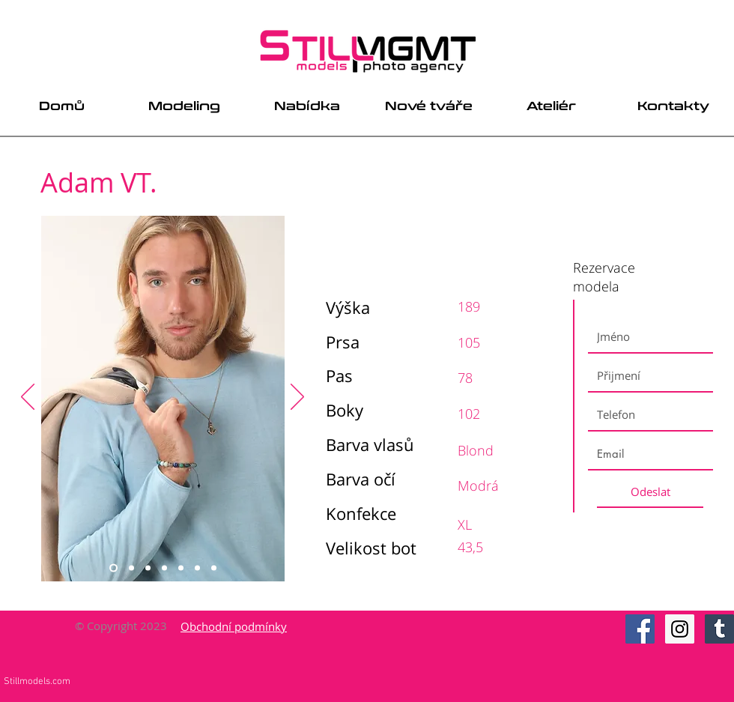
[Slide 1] (113, 568)
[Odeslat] (650, 491)
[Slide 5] (181, 568)
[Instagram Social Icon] (679, 629)
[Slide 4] (164, 568)
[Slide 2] (131, 568)
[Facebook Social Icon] (640, 629)
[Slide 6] (197, 568)
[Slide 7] (213, 568)
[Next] (297, 398)
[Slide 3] (148, 568)
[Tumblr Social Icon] (719, 629)
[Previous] (27, 398)
